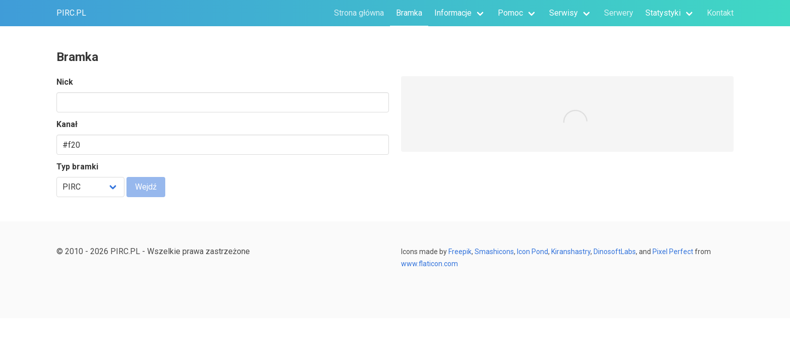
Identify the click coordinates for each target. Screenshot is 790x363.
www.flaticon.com (429, 264)
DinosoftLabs (615, 252)
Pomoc (510, 13)
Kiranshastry (570, 252)
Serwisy (563, 13)
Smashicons (494, 252)
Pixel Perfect (672, 252)
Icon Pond (532, 252)
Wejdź (146, 187)
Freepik (460, 252)
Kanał (67, 124)
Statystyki (663, 13)
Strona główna (359, 13)
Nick (64, 82)
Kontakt (720, 13)
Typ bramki (77, 166)
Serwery (618, 13)
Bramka (409, 13)
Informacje (453, 13)
